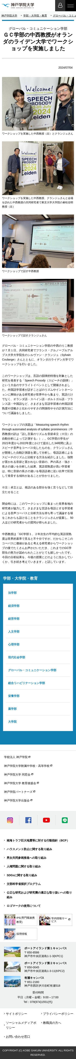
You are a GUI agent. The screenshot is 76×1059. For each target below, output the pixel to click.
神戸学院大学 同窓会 (17, 774)
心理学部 (13, 644)
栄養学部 (13, 695)
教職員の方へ (52, 1022)
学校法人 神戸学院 (16, 757)
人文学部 (13, 631)
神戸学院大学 (9, 15)
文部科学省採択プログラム (24, 883)
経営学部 (13, 618)
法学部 (12, 592)
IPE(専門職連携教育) (19, 919)
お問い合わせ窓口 (18, 1036)
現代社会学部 (16, 657)
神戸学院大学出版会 (17, 800)
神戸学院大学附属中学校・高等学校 (26, 765)
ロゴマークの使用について (24, 905)
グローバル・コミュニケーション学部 (32, 670)
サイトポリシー (16, 1013)
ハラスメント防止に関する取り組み (29, 849)
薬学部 (12, 708)
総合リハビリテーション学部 (26, 683)
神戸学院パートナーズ (18, 791)
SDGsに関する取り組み (22, 875)
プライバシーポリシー (58, 1013)
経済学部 (13, 605)
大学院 (12, 721)
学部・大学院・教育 (35, 15)
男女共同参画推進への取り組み (26, 857)
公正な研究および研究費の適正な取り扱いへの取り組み (39, 895)
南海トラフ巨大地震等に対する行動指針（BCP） (38, 840)
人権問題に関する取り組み (24, 866)
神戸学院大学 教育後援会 (20, 783)
